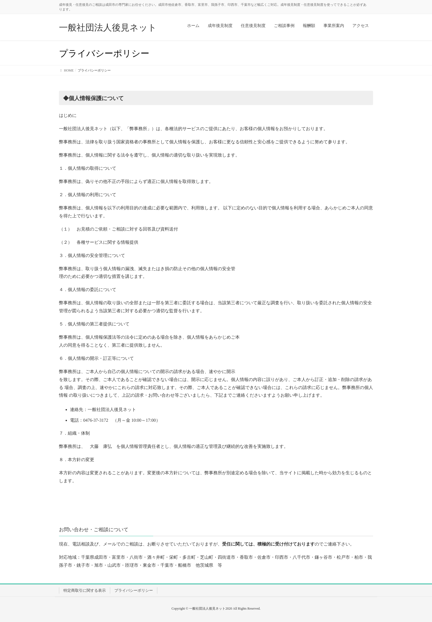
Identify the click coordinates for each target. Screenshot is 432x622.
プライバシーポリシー (133, 590)
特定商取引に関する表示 (84, 590)
